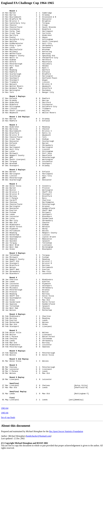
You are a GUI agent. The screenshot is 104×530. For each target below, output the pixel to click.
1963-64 (4, 487)
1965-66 (4, 491)
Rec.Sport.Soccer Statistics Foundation (66, 510)
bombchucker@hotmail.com (38, 514)
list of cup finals (8, 496)
